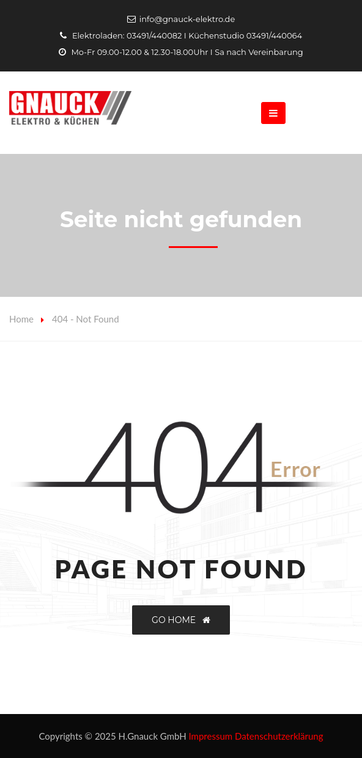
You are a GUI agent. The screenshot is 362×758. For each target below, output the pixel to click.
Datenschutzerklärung (279, 736)
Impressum (211, 736)
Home (21, 318)
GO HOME (181, 620)
